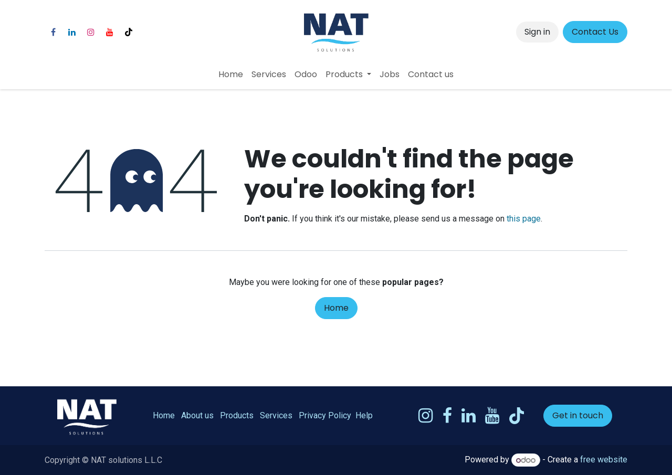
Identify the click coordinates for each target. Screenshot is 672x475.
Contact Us (595, 32)
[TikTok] (128, 32)
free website (603, 460)
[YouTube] (109, 32)
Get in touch (577, 415)
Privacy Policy (325, 415)
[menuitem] (230, 74)
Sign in (537, 32)
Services (276, 415)
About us (197, 415)
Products (237, 415)
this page (524, 219)
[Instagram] (90, 32)
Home (336, 308)
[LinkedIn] (72, 32)
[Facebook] (53, 32)
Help (364, 415)
